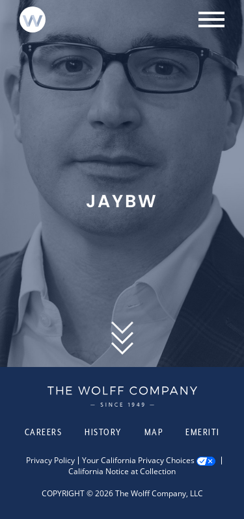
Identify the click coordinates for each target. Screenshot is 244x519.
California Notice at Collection (122, 471)
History (103, 432)
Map (153, 432)
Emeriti (202, 432)
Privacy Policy (50, 460)
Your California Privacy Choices (138, 460)
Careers (43, 432)
